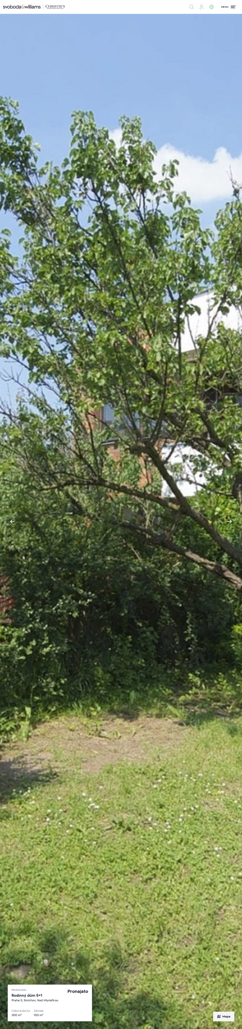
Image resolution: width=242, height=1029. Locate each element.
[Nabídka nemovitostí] (191, 7)
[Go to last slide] (12, 521)
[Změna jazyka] (211, 7)
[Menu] (228, 7)
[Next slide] (229, 521)
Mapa (223, 1016)
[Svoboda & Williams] (34, 7)
